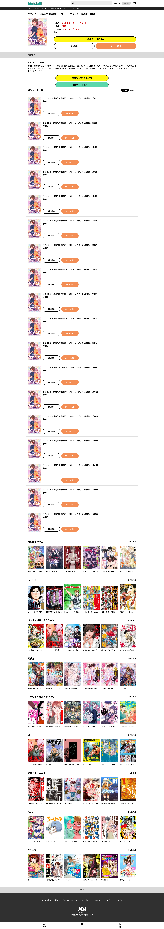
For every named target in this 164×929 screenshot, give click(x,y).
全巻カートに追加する (82, 85)
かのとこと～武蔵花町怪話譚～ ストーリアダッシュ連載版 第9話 (70, 294)
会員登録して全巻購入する (82, 78)
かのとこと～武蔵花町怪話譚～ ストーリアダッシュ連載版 (61, 8)
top (29, 8)
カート (82, 927)
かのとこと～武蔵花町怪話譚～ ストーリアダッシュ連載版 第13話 (70, 392)
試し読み (74, 46)
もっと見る (131, 542)
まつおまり (65, 23)
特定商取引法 (68, 900)
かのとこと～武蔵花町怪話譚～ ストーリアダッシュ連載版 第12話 (70, 367)
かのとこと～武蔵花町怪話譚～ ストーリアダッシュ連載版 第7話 (70, 245)
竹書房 (64, 26)
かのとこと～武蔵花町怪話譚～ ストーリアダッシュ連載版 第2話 (70, 123)
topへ (82, 890)
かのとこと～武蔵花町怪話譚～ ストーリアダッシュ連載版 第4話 (70, 172)
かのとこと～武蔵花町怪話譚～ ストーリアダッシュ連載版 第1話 (70, 98)
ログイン (117, 3)
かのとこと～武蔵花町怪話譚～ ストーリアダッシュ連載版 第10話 (70, 318)
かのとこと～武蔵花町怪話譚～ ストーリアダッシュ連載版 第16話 (70, 465)
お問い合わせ (99, 900)
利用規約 (57, 900)
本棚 (119, 927)
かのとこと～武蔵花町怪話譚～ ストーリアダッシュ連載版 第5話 (70, 196)
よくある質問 (46, 900)
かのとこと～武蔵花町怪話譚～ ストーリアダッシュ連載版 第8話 (70, 269)
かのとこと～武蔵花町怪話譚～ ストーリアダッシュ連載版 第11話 (70, 343)
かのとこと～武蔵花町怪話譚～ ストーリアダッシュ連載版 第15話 (70, 441)
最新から (133, 90)
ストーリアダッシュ (80, 23)
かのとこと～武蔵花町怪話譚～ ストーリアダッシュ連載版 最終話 (70, 514)
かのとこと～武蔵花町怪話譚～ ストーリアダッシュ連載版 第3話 (70, 147)
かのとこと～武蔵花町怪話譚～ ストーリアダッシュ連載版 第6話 (70, 221)
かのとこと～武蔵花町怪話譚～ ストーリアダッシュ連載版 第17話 (70, 490)
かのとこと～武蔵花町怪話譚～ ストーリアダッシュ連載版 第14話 (70, 416)
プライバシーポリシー (83, 900)
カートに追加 (116, 46)
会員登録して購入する (95, 39)
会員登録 (126, 3)
